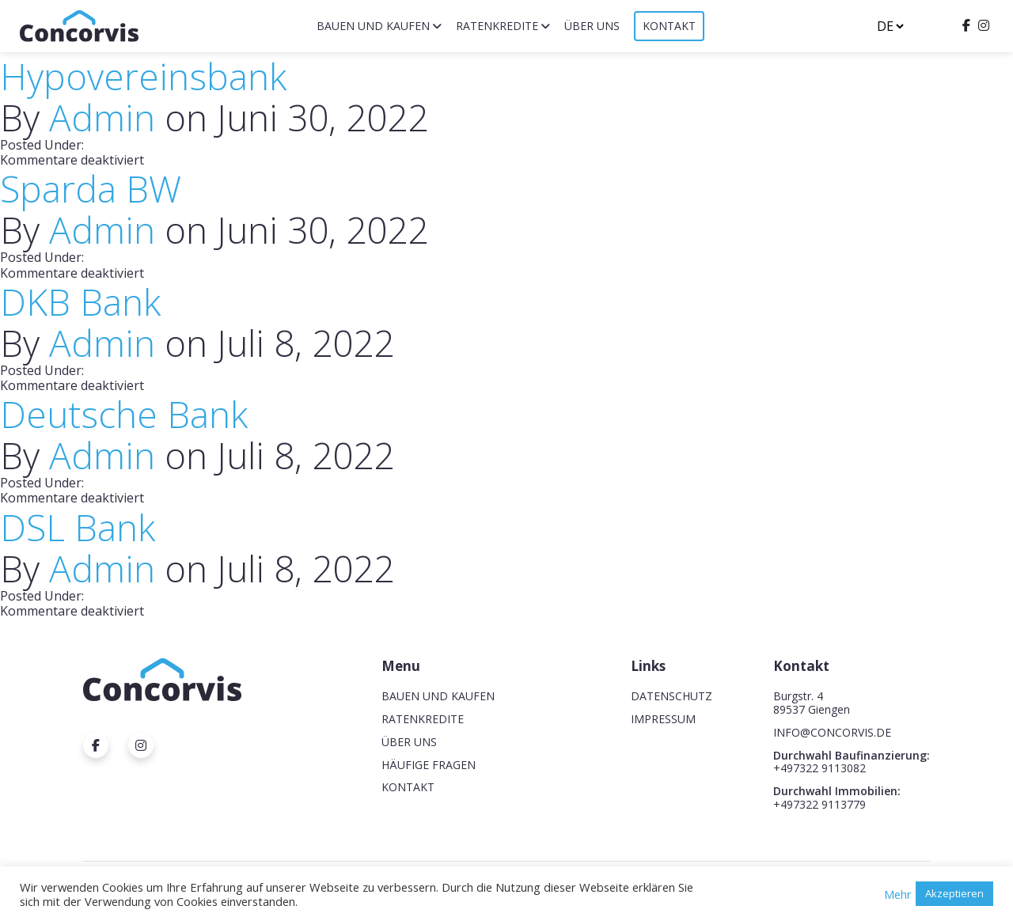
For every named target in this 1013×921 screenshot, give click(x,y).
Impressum (663, 718)
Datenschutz (671, 695)
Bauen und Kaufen (373, 25)
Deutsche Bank (124, 413)
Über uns (592, 25)
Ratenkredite (497, 25)
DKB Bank (80, 301)
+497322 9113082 (819, 767)
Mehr (898, 894)
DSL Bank (77, 526)
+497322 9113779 (819, 804)
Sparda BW (90, 188)
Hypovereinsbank (143, 75)
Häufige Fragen (428, 764)
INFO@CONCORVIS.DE (832, 732)
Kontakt (669, 25)
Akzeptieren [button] (954, 893)
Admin (102, 117)
